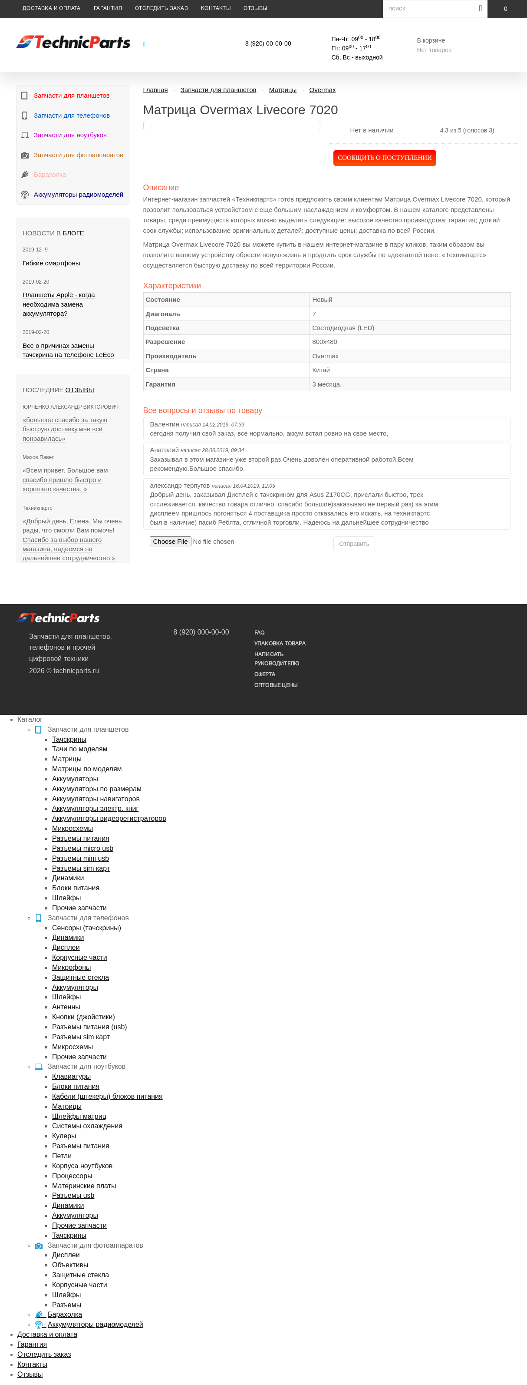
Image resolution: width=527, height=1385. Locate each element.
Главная (155, 89)
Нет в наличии (371, 130)
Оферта (264, 674)
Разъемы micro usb (82, 848)
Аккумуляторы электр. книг (95, 808)
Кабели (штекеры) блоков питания (107, 1096)
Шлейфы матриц (79, 1116)
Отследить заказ (161, 8)
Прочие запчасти (79, 908)
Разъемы (66, 1305)
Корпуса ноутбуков (82, 1166)
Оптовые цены (275, 685)
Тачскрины (69, 739)
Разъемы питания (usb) (89, 1027)
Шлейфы (66, 898)
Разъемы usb (73, 1195)
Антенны (66, 1007)
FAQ (259, 633)
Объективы (70, 1265)
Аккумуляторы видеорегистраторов (109, 818)
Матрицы (67, 759)
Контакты (216, 8)
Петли (62, 1156)
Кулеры (64, 1136)
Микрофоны (71, 967)
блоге (73, 233)
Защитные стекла (80, 977)
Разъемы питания (80, 838)
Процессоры (72, 1176)
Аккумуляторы (75, 779)
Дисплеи (66, 947)
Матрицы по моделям (87, 769)
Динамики (68, 878)
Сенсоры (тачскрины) (86, 928)
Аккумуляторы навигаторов (96, 799)
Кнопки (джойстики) (83, 1017)
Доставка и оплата (52, 8)
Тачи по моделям (80, 749)
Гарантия (108, 8)
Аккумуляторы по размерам (97, 789)
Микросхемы (72, 828)
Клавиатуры (71, 1076)
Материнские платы (84, 1186)
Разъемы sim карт (81, 868)
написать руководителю (276, 659)
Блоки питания (75, 888)
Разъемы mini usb (80, 858)
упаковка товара (280, 643)
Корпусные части (79, 957)
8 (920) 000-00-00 (201, 632)
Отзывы (255, 8)
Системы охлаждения (87, 1126)
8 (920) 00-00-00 (268, 44)
